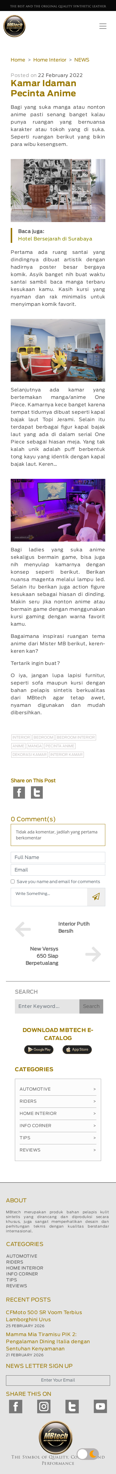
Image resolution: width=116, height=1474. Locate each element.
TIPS (11, 1280)
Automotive (58, 1089)
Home (18, 60)
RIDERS (14, 1262)
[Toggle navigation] (103, 26)
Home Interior (49, 60)
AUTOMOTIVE (21, 1256)
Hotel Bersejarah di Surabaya (55, 239)
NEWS (81, 60)
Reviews (58, 1150)
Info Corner (58, 1126)
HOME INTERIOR (24, 1268)
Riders (58, 1102)
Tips (58, 1138)
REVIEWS (16, 1286)
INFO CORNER (22, 1274)
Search (91, 1006)
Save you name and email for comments (58, 882)
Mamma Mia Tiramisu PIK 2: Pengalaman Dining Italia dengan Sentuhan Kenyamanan (48, 1341)
